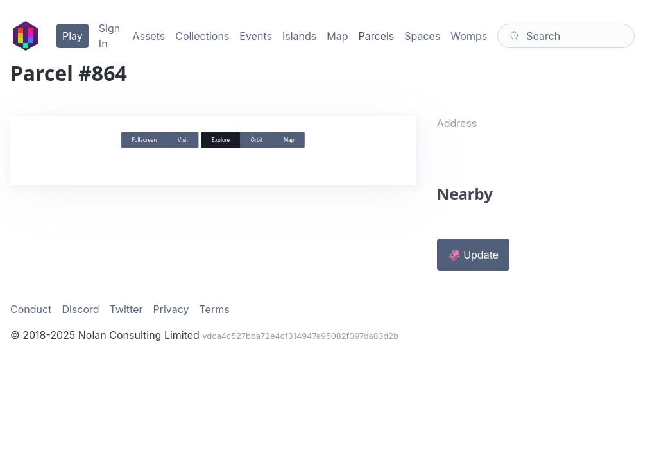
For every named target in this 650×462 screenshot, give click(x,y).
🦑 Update (473, 254)
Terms (215, 309)
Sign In (109, 36)
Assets (148, 36)
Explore (221, 140)
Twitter (126, 309)
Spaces (422, 36)
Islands (299, 36)
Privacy (171, 309)
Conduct (30, 309)
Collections (202, 36)
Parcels (376, 36)
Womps (468, 36)
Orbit (257, 140)
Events (255, 36)
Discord (80, 309)
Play (72, 36)
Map (337, 36)
